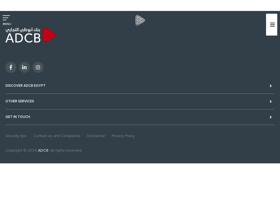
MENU (7, 24)
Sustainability (72, 3)
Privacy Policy (123, 136)
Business (28, 3)
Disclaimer (96, 136)
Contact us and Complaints (56, 136)
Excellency (48, 3)
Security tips (16, 136)
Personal (10, 3)
